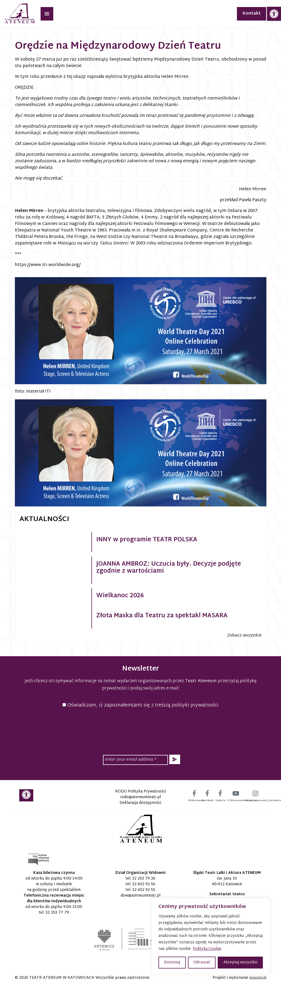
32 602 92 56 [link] (143, 884)
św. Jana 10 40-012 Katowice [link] (227, 881)
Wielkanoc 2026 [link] (120, 596)
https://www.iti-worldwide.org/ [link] (48, 265)
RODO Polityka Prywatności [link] (140, 791)
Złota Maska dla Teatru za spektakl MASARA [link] (161, 616)
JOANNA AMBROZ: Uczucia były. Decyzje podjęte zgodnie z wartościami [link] (168, 568)
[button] (174, 759)
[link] (274, 14)
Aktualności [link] (44, 519)
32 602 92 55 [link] (143, 890)
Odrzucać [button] (201, 962)
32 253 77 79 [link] (57, 912)
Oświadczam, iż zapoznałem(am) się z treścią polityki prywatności (140, 705)
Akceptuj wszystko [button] (240, 962)
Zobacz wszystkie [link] (244, 635)
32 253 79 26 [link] (143, 878)
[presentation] (140, 730)
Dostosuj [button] (172, 962)
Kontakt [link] (251, 14)
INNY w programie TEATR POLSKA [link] (146, 540)
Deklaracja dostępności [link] (140, 803)
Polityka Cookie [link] (207, 949)
